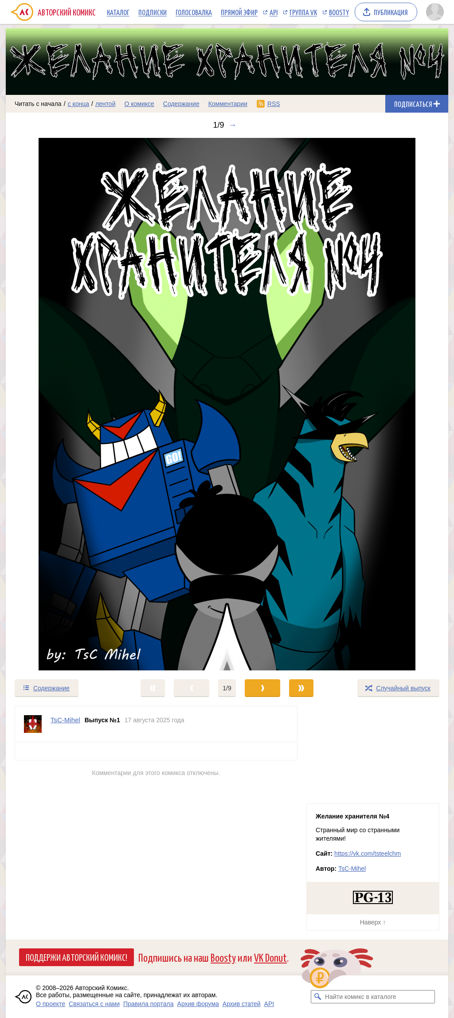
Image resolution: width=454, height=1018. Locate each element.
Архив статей (242, 1003)
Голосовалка (194, 12)
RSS (273, 103)
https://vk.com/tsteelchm (367, 853)
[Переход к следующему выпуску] (227, 404)
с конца (79, 103)
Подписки (152, 12)
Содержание (181, 103)
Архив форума (198, 1003)
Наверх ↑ (373, 922)
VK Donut (270, 957)
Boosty (339, 12)
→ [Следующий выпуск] (233, 125)
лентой (105, 103)
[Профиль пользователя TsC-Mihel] (33, 724)
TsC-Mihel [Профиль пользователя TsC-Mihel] (65, 720)
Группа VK (303, 12)
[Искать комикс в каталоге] (317, 997)
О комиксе (139, 103)
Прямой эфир (239, 12)
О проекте (50, 1003)
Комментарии (227, 103)
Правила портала (148, 1003)
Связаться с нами (94, 1003)
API (274, 12)
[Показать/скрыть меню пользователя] (435, 12)
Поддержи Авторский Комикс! (76, 957)
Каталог (118, 12)
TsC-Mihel (352, 868)
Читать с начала (38, 103)
